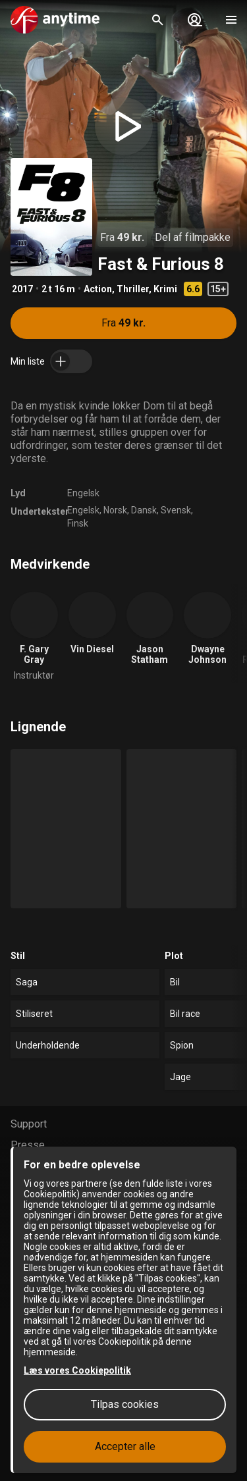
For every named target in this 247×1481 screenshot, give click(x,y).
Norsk (115, 510)
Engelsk (83, 493)
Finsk (77, 523)
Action (98, 289)
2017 (22, 289)
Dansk (144, 510)
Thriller (133, 289)
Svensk (176, 510)
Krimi (165, 289)
